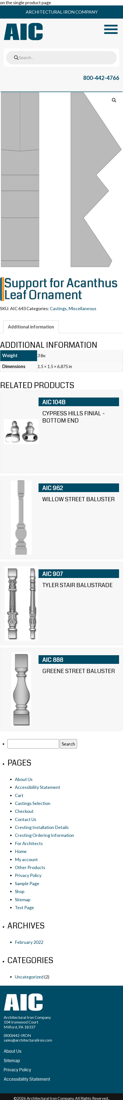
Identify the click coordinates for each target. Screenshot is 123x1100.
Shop (19, 891)
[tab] (31, 326)
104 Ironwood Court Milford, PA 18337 (21, 1024)
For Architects (29, 843)
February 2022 (29, 942)
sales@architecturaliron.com (28, 1040)
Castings (58, 308)
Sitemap (22, 899)
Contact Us (25, 819)
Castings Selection (32, 803)
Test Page (24, 907)
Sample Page (27, 883)
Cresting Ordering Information (44, 835)
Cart (19, 795)
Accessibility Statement (37, 787)
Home (21, 851)
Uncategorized (29, 976)
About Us (24, 779)
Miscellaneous (82, 308)
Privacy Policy (28, 875)
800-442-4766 (101, 78)
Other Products (30, 867)
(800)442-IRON (17, 1035)
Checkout (24, 811)
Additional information (31, 326)
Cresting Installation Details (42, 827)
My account (26, 859)
